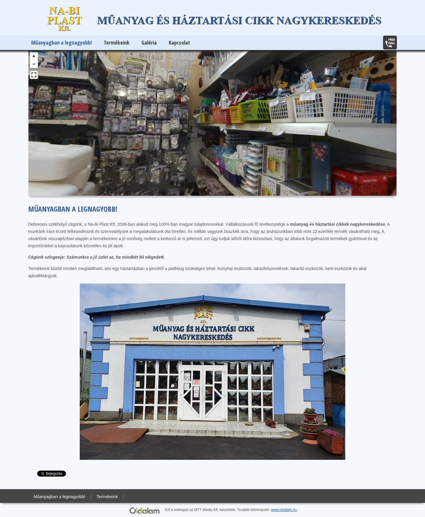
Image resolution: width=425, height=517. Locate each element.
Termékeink (116, 42)
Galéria (149, 42)
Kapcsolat (179, 42)
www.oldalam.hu (284, 510)
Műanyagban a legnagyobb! (61, 42)
